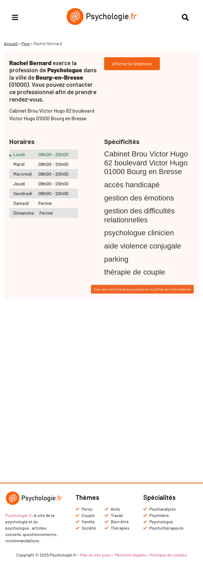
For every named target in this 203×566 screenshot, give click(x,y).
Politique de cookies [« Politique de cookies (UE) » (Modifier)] (168, 554)
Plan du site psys (95, 554)
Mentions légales (130, 554)
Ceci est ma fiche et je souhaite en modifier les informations (142, 289)
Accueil (11, 43)
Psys (25, 43)
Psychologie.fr (18, 515)
